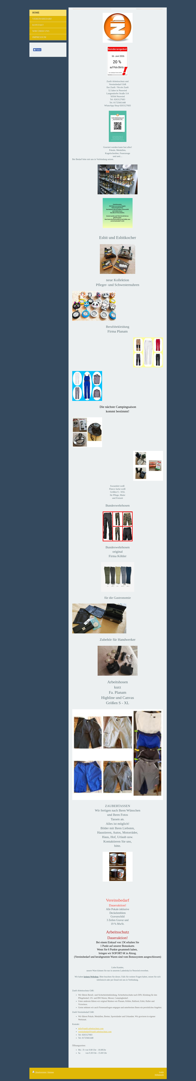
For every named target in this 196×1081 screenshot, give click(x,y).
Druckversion (39, 1072)
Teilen (37, 50)
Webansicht (159, 1075)
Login (161, 1072)
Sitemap (50, 1072)
